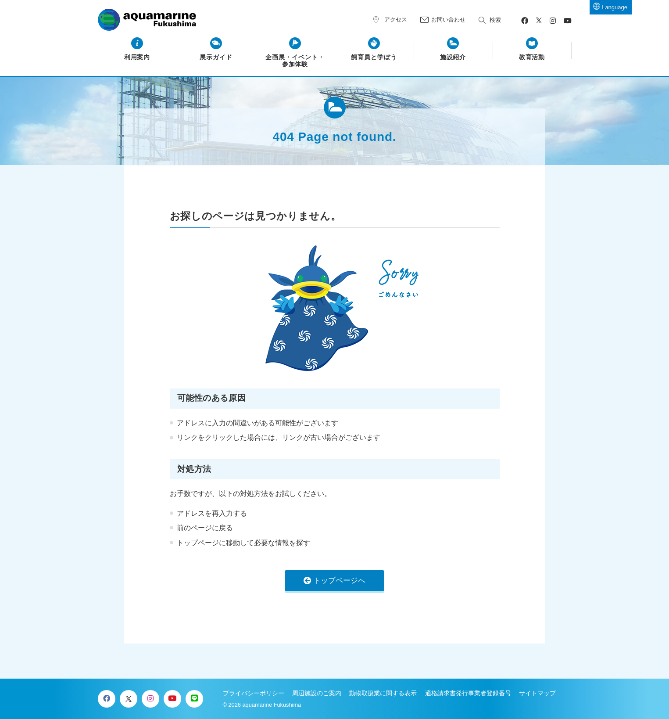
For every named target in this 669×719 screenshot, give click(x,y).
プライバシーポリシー (253, 693)
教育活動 (532, 57)
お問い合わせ (448, 19)
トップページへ (339, 580)
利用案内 (137, 57)
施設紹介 (453, 57)
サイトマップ (537, 693)
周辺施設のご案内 (316, 693)
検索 (495, 20)
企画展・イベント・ (295, 61)
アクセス (395, 19)
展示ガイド (216, 57)
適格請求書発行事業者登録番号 (468, 693)
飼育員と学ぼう (374, 57)
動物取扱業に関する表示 (383, 693)
